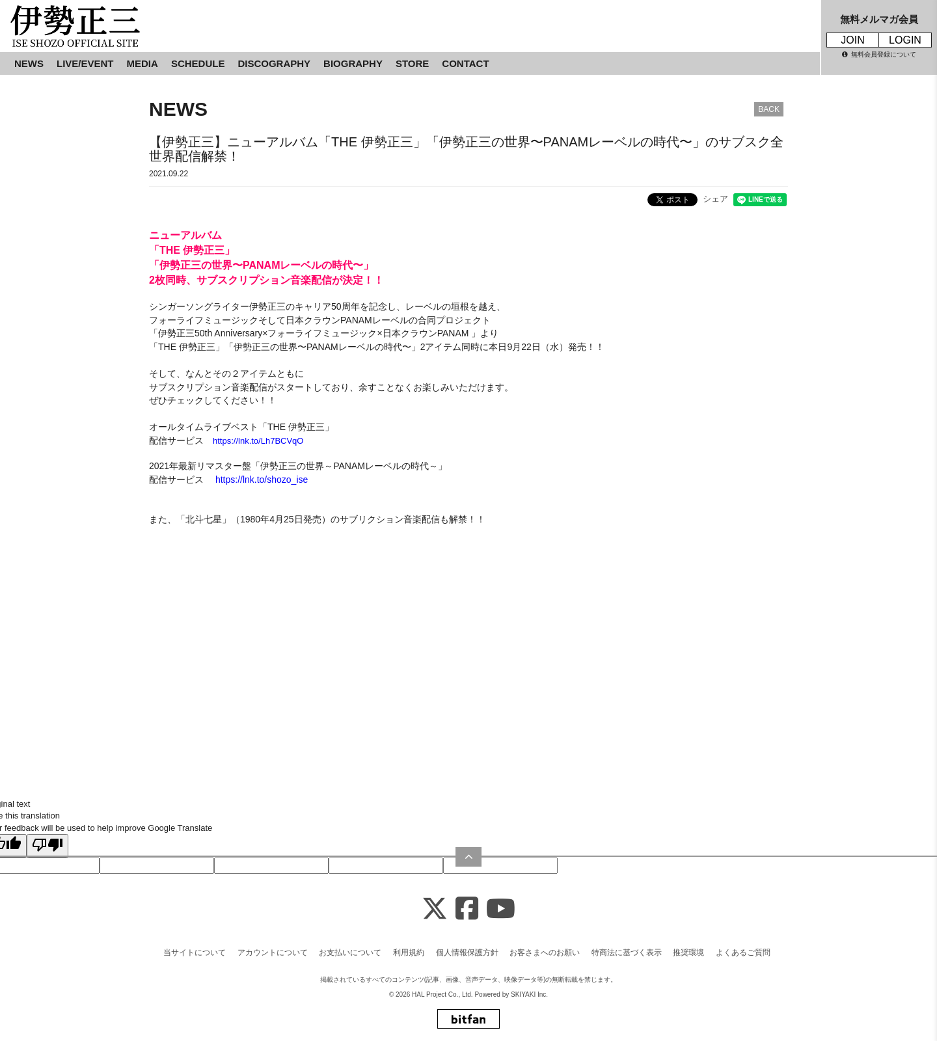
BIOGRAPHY (353, 63)
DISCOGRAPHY (274, 63)
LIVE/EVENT (85, 63)
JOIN (852, 40)
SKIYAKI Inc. (529, 994)
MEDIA (142, 63)
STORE (412, 63)
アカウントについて (273, 952)
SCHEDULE (198, 63)
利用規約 (408, 952)
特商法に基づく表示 (626, 952)
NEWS (29, 63)
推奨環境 (688, 952)
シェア (715, 199)
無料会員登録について (879, 54)
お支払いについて (350, 952)
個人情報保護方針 (467, 952)
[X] (435, 909)
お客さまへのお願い (544, 952)
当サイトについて (194, 952)
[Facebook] (467, 909)
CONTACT (465, 63)
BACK (769, 109)
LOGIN (905, 40)
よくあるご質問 (743, 952)
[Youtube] (500, 909)
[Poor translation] (47, 846)
